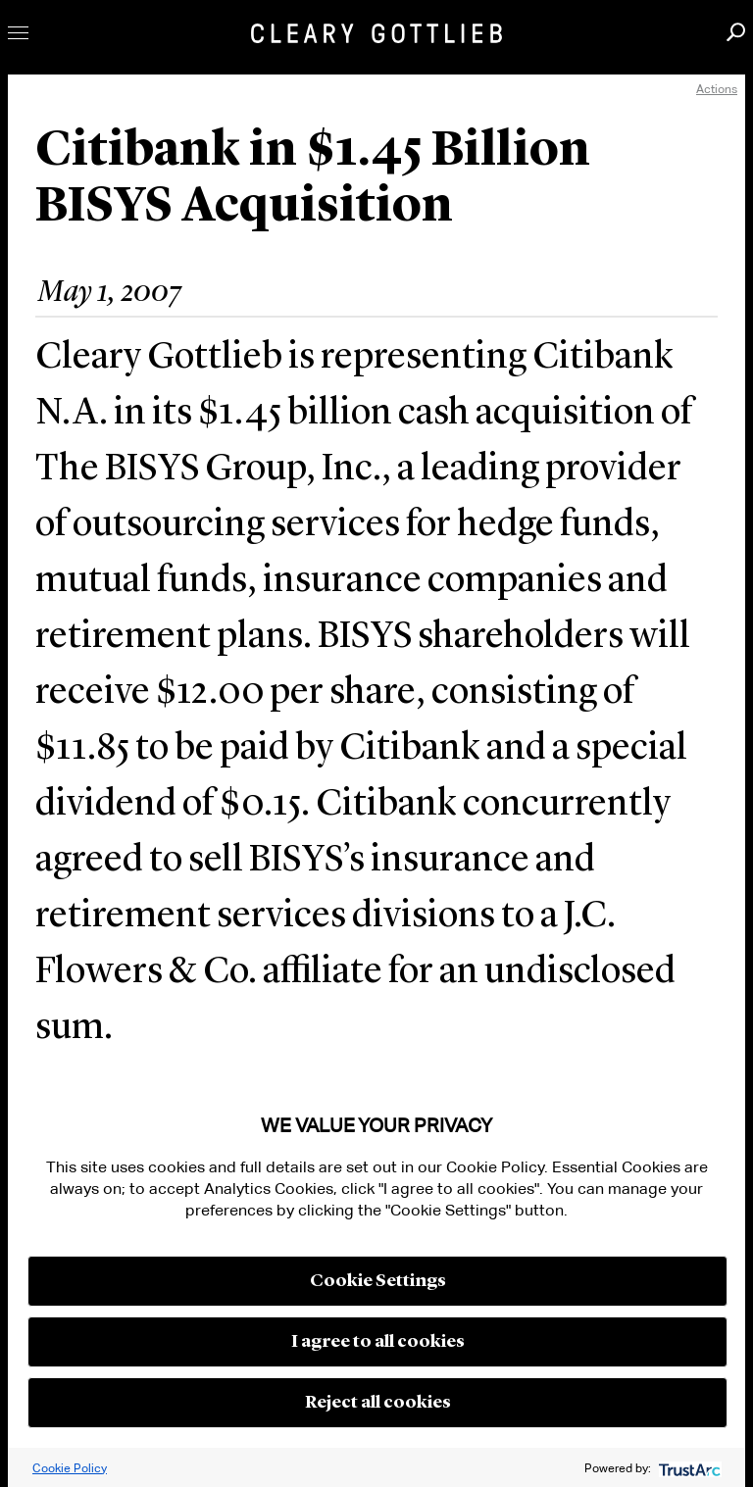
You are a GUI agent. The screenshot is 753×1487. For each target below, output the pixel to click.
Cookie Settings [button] (378, 1281)
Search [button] (736, 32)
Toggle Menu (18, 32)
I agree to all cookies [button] (378, 1342)
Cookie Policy (69, 1468)
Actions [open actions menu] (716, 88)
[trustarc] (688, 1468)
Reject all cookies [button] (378, 1403)
